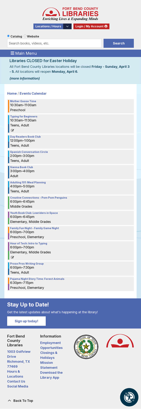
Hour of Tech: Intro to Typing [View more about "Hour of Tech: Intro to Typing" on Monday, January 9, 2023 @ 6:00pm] (28, 243)
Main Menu (24, 53)
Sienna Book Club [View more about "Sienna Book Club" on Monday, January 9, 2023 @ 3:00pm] (21, 167)
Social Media (17, 386)
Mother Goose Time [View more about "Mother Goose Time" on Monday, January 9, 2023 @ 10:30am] (23, 101)
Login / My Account (89, 26)
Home (12, 93)
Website (33, 36)
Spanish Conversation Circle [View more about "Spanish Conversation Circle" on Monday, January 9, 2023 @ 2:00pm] (29, 152)
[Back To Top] (70, 400)
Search (119, 43)
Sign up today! (26, 321)
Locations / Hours (48, 26)
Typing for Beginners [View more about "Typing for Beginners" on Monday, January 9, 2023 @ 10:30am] (23, 116)
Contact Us (16, 381)
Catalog (16, 36)
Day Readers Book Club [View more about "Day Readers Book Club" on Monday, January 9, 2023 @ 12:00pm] (25, 136)
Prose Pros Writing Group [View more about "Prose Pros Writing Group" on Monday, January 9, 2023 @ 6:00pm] (27, 263)
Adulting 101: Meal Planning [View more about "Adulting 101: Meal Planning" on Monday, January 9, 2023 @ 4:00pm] (28, 182)
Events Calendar (33, 93)
